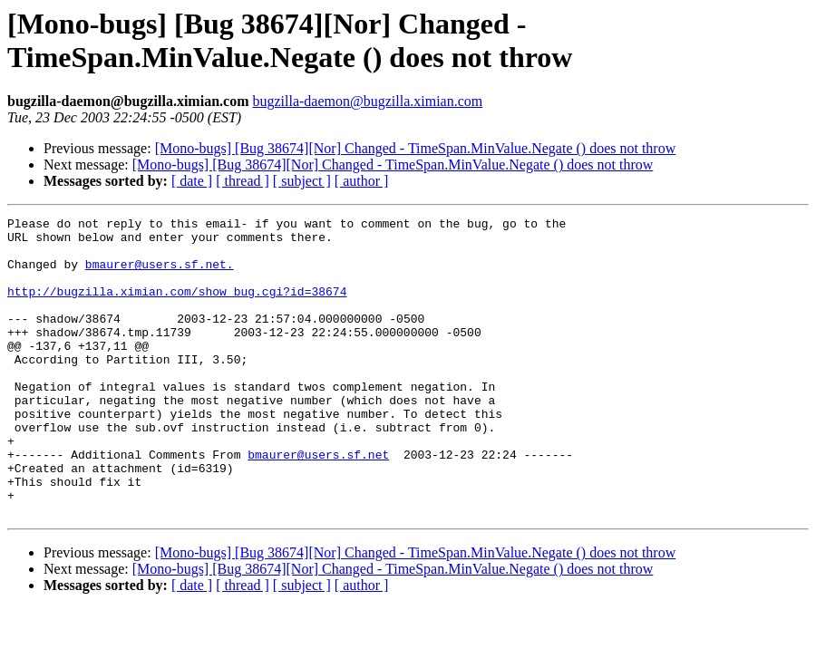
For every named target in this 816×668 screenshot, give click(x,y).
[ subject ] (302, 181)
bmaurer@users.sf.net (318, 503)
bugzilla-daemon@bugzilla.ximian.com (367, 101)
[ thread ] (242, 181)
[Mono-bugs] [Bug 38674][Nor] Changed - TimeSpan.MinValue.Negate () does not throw (415, 148)
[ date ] (191, 181)
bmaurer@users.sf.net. (159, 274)
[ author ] (362, 181)
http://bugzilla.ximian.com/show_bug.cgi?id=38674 (176, 307)
